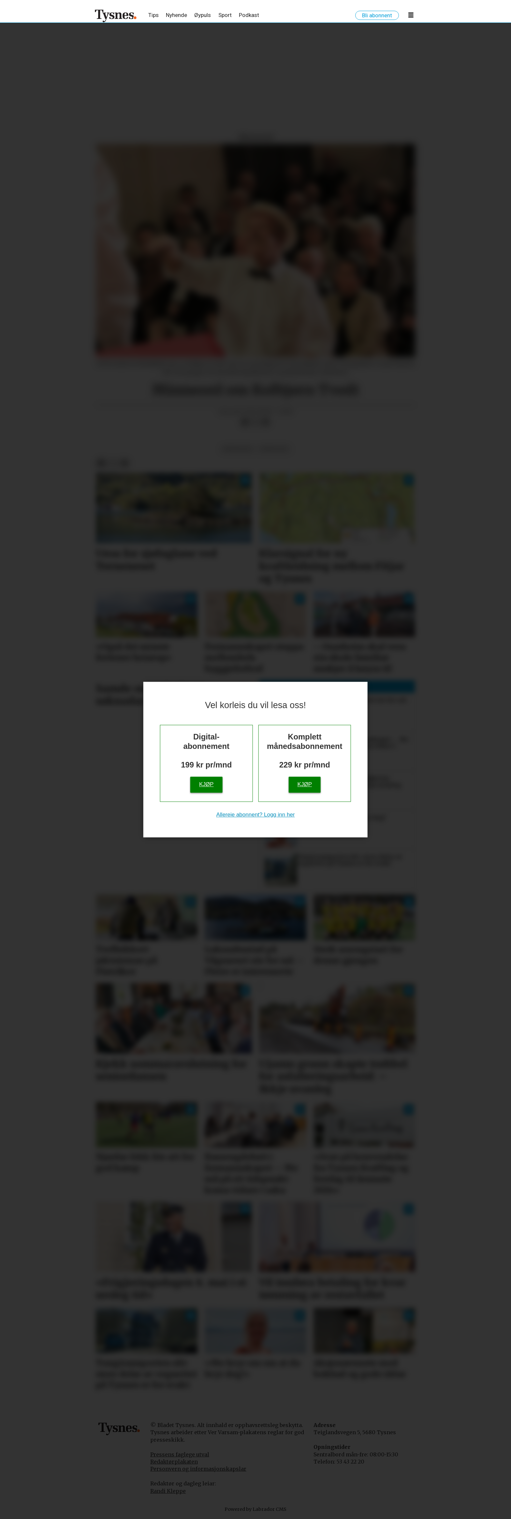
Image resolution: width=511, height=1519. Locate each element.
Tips (153, 15)
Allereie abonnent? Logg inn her (255, 815)
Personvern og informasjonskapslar (198, 1469)
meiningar (237, 449)
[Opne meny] (411, 16)
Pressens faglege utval (179, 1454)
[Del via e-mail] (265, 422)
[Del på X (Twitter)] (255, 422)
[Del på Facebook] (245, 422)
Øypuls (202, 15)
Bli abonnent (377, 15)
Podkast (249, 15)
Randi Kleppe (168, 1491)
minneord (274, 449)
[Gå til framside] (115, 15)
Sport (225, 15)
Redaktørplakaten (174, 1461)
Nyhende (176, 15)
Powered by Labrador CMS (255, 1509)
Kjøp (206, 784)
